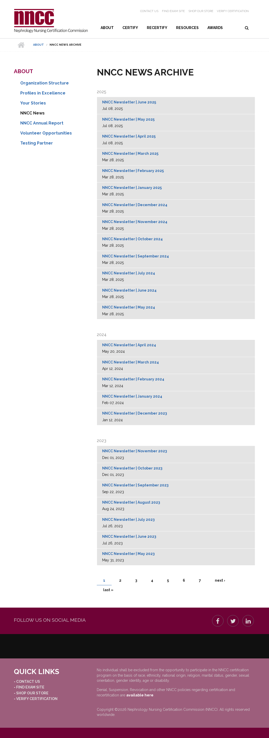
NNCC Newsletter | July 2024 (128, 273)
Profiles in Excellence (42, 93)
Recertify (157, 28)
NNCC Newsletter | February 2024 (133, 379)
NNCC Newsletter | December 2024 (134, 205)
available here (139, 695)
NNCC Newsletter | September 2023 (135, 485)
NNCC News (32, 113)
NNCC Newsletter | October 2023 (132, 468)
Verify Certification (233, 11)
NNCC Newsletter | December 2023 (134, 413)
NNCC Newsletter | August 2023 (131, 502)
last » (108, 590)
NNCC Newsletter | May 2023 (128, 554)
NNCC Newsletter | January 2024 (132, 396)
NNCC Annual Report (41, 123)
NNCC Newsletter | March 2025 (130, 153)
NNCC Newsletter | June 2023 (129, 536)
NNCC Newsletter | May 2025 (128, 119)
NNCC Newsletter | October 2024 (132, 239)
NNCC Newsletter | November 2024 (134, 222)
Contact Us (149, 11)
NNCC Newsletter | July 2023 (128, 519)
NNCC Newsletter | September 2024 (135, 256)
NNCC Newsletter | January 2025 (132, 188)
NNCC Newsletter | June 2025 (129, 102)
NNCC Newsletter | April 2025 (129, 136)
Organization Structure (44, 83)
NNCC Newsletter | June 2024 (129, 290)
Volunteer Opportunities (46, 133)
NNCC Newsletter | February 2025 (133, 171)
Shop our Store (200, 11)
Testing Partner (36, 143)
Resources (187, 28)
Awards (215, 28)
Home (21, 45)
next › (220, 580)
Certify (130, 28)
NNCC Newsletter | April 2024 (129, 345)
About (107, 28)
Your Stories (33, 103)
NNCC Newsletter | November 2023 (134, 451)
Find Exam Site (173, 11)
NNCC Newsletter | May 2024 (128, 307)
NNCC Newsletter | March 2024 (130, 362)
